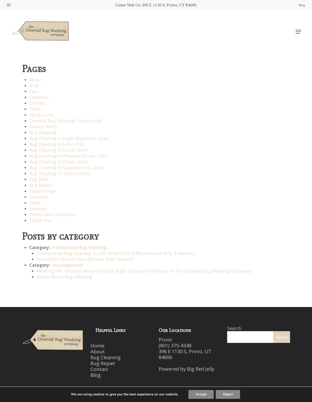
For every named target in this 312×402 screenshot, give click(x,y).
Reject (228, 394)
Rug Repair (40, 185)
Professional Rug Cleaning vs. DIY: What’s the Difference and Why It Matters (116, 253)
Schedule (38, 197)
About (35, 80)
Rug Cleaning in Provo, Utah (58, 162)
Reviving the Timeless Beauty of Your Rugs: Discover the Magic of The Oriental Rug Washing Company (144, 271)
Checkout (39, 97)
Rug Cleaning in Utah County (59, 173)
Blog (34, 85)
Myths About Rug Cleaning (64, 277)
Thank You (40, 220)
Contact (37, 103)
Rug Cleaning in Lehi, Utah (57, 144)
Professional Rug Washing (79, 247)
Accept (201, 394)
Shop (34, 203)
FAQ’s (35, 109)
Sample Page (42, 191)
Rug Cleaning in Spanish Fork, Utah (66, 167)
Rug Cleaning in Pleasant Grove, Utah (68, 156)
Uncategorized (67, 265)
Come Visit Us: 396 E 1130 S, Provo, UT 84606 (156, 5)
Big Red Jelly (200, 369)
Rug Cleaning (43, 132)
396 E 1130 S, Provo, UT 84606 (185, 354)
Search (234, 328)
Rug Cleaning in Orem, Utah (58, 150)
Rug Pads (39, 179)
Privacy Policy (43, 126)
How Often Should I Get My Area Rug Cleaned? (85, 259)
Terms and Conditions (52, 214)
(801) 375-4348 (175, 345)
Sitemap (38, 209)
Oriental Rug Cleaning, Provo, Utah (66, 121)
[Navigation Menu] (298, 31)
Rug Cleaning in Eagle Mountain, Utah (68, 138)
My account (41, 115)
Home (97, 345)
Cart (33, 91)
